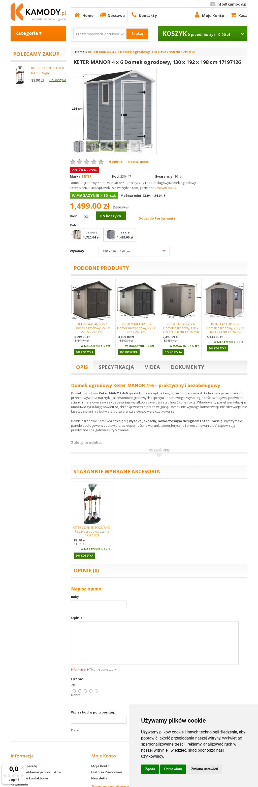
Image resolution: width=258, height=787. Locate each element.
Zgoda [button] (150, 769)
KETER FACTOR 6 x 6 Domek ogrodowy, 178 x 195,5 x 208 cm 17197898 (181, 328)
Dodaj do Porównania (157, 218)
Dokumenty (187, 367)
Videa (152, 367)
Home (83, 15)
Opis (82, 367)
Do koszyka (110, 215)
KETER (86, 176)
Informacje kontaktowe (29, 778)
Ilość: (80, 216)
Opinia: (77, 617)
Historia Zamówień (106, 772)
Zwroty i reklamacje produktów (36, 772)
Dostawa (112, 15)
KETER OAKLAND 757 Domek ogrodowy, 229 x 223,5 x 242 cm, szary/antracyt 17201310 (92, 330)
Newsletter (100, 778)
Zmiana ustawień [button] (204, 769)
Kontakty (143, 15)
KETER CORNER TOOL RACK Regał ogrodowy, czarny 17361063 (92, 531)
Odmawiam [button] (173, 769)
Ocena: (77, 679)
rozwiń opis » (167, 187)
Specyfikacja (116, 367)
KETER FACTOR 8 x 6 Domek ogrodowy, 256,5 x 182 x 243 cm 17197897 (225, 328)
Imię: (75, 596)
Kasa (238, 15)
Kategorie (29, 33)
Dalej (75, 730)
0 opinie (115, 161)
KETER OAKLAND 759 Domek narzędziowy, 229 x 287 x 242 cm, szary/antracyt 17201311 (136, 330)
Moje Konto (208, 15)
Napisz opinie (138, 161)
